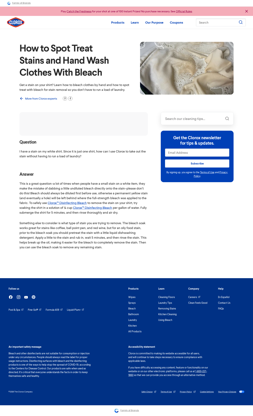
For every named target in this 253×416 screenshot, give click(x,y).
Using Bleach (165, 319)
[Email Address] (197, 153)
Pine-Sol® (34, 309)
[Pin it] (65, 98)
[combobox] (197, 118)
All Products (134, 331)
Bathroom (133, 314)
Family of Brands (19, 3)
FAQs (221, 308)
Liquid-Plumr (75, 309)
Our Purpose (154, 22)
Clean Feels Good (197, 302)
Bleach (132, 308)
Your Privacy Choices (231, 391)
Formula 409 (54, 309)
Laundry (132, 319)
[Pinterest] (33, 297)
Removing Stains (167, 308)
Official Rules (184, 11)
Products (117, 22)
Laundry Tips (165, 302)
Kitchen (132, 325)
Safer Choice (148, 391)
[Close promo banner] (246, 11)
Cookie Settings (207, 391)
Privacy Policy (188, 391)
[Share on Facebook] (70, 98)
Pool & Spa (16, 309)
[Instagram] (18, 297)
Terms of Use (207, 172)
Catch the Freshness (79, 11)
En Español (223, 297)
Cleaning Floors (166, 297)
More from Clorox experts (38, 98)
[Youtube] (26, 297)
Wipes (131, 297)
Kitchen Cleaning (167, 314)
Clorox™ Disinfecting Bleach (67, 203)
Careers (194, 297)
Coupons (176, 22)
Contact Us (224, 302)
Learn (135, 22)
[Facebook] (11, 297)
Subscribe (197, 163)
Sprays (132, 302)
